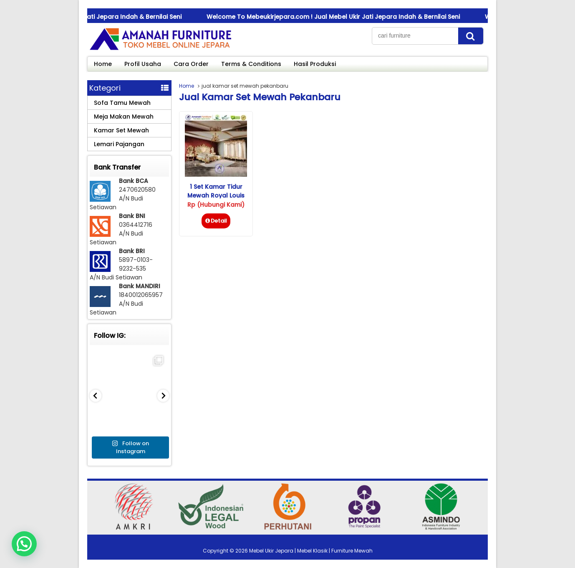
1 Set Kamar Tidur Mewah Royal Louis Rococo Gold (216, 195)
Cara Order (191, 64)
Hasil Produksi (315, 64)
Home (103, 64)
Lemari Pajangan (119, 144)
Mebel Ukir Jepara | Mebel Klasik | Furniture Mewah (311, 550)
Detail (216, 221)
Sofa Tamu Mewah (122, 103)
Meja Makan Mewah (124, 116)
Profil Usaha (142, 64)
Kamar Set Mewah (121, 130)
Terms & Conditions (251, 64)
